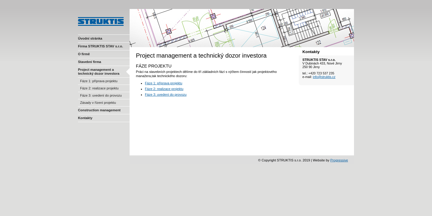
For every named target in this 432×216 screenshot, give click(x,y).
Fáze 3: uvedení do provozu (101, 95)
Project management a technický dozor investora (98, 71)
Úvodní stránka (90, 38)
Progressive (339, 160)
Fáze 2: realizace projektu (99, 88)
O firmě (84, 54)
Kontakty (85, 118)
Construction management (99, 110)
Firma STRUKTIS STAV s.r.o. (100, 46)
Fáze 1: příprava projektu (98, 81)
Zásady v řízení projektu (98, 102)
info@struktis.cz (324, 77)
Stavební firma (89, 62)
